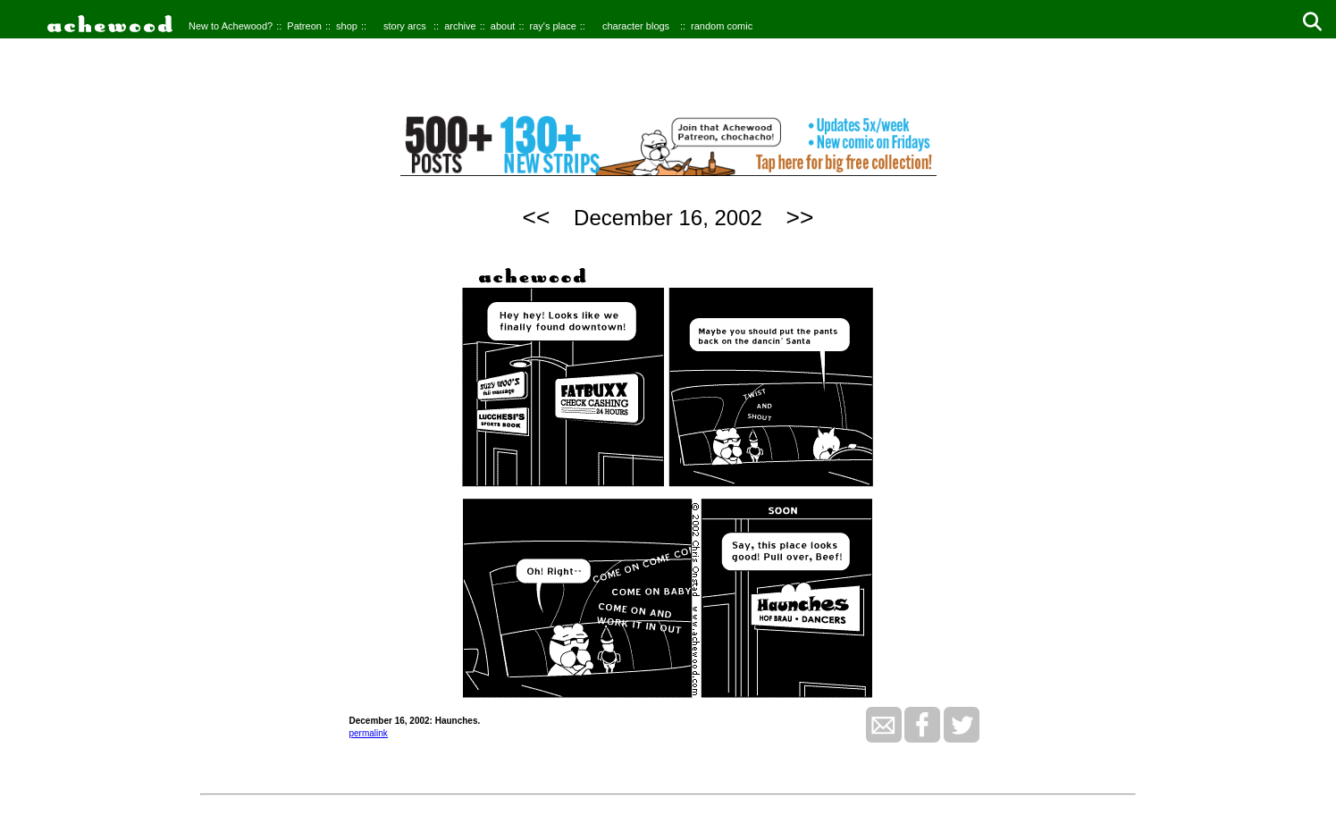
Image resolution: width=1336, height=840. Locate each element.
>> (800, 217)
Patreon (304, 26)
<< (536, 217)
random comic (721, 26)
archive (459, 26)
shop (346, 26)
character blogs (635, 26)
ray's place (553, 26)
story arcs (404, 26)
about (503, 26)
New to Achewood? (231, 26)
